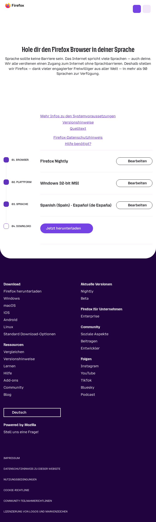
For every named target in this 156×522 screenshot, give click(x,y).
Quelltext (78, 128)
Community (14, 387)
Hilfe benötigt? (78, 144)
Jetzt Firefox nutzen (137, 9)
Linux (8, 327)
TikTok (86, 380)
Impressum (12, 458)
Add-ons (11, 380)
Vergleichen (14, 352)
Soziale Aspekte (94, 334)
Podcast (88, 394)
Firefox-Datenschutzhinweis (78, 137)
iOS (7, 313)
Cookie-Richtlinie (16, 490)
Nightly (87, 291)
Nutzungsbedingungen (20, 479)
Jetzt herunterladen (66, 228)
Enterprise (90, 316)
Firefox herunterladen (23, 291)
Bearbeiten (134, 161)
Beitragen (89, 341)
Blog (7, 394)
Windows (12, 298)
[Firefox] (18, 9)
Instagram (90, 366)
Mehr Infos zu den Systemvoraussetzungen (78, 116)
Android (10, 320)
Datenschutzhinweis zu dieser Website (32, 468)
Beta (85, 298)
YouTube (88, 373)
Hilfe (8, 373)
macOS (10, 305)
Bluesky (87, 387)
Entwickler (90, 348)
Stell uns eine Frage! (21, 432)
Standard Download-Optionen (30, 334)
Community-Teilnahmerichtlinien (28, 500)
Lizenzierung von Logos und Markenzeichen (35, 511)
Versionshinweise (78, 122)
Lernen (10, 366)
